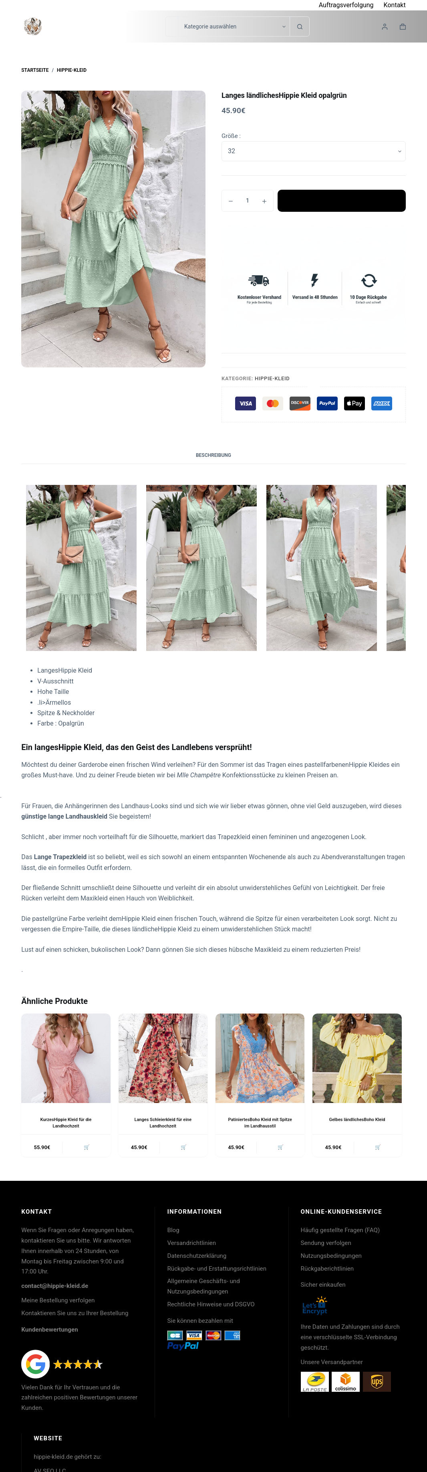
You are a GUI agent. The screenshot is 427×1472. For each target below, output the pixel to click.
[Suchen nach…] (171, 26)
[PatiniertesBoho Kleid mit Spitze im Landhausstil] (260, 1058)
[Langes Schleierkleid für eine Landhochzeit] (163, 1058)
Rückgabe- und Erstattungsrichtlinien (216, 1270)
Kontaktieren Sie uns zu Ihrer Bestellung (74, 1314)
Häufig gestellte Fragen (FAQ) (340, 1231)
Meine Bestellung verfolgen (58, 1302)
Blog (173, 1231)
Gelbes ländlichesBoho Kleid (357, 1119)
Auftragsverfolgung (346, 5)
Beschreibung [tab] (213, 455)
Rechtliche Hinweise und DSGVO (210, 1306)
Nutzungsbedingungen (331, 1257)
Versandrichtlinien (191, 1244)
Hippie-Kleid (272, 378)
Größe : (231, 136)
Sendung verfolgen (326, 1244)
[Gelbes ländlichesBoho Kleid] (356, 1058)
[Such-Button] (300, 26)
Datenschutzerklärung (196, 1257)
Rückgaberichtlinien (327, 1270)
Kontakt (395, 5)
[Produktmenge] (248, 201)
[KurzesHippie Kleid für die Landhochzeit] (65, 1058)
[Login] (385, 27)
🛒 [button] (85, 1148)
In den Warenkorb (341, 201)
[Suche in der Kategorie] (234, 26)
